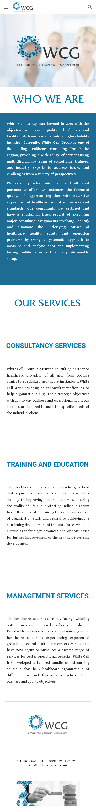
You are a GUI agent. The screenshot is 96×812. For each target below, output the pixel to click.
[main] (48, 191)
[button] (6, 7)
